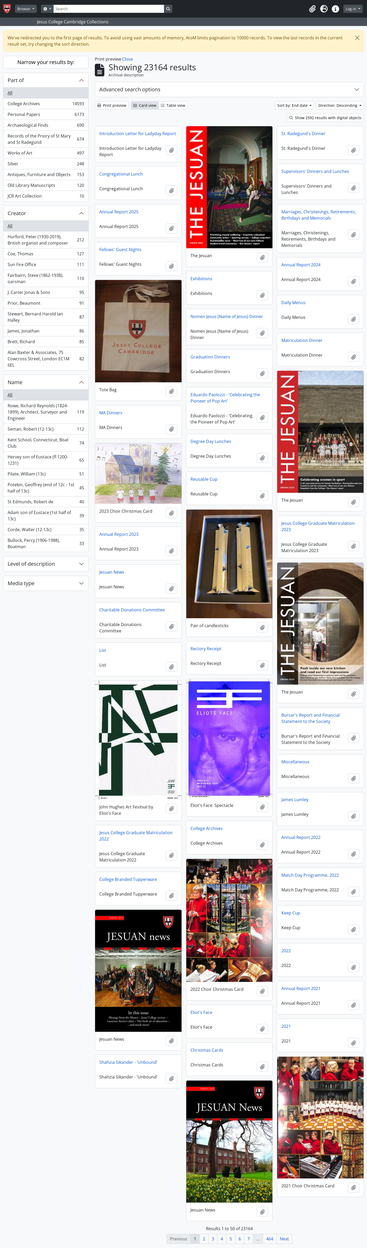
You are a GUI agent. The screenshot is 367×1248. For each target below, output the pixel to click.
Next (284, 1239)
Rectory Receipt (205, 649)
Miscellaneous (295, 762)
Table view (173, 105)
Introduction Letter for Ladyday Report (137, 133)
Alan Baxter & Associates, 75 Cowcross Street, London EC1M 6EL (45, 359)
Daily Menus (293, 302)
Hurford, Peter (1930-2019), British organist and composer (45, 240)
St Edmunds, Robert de (45, 503)
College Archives (45, 105)
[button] (312, 9)
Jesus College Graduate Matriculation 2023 (318, 526)
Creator (17, 213)
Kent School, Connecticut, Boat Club (45, 443)
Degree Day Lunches (210, 441)
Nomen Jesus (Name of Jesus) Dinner (226, 316)
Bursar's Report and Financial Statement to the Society (310, 718)
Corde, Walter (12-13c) (45, 530)
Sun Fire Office (45, 265)
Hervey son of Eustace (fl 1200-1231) (45, 460)
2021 (286, 1026)
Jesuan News (111, 572)
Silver (45, 165)
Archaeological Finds (45, 126)
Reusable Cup (204, 479)
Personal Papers (45, 115)
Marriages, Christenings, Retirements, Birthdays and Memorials (318, 215)
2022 (286, 951)
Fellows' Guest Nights (120, 249)
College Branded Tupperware (128, 879)
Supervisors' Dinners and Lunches (315, 171)
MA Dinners (110, 413)
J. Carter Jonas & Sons (45, 293)
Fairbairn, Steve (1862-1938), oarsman (45, 278)
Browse (24, 8)
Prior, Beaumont (45, 304)
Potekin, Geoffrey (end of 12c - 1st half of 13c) (45, 488)
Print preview (111, 105)
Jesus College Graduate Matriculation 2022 (136, 836)
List (102, 650)
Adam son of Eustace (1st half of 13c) (45, 516)
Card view (144, 105)
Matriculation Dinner (302, 340)
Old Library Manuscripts (45, 186)
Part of (16, 80)
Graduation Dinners (210, 357)
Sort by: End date (293, 105)
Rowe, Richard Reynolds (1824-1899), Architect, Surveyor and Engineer (45, 412)
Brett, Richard (45, 343)
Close (127, 59)
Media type (21, 583)
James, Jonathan (45, 332)
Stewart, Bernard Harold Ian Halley (45, 317)
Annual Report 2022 (301, 837)
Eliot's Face (201, 1012)
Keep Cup (290, 913)
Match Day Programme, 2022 (310, 875)
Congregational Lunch (121, 174)
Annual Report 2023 (118, 534)
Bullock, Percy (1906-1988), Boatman (45, 543)
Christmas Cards (206, 1050)
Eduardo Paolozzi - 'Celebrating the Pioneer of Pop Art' (225, 398)
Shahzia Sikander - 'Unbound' (128, 1062)
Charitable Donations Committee (132, 610)
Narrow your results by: (45, 62)
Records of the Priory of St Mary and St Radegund (45, 139)
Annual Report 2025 (118, 212)
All (10, 93)
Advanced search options (130, 89)
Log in (351, 8)
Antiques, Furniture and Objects (45, 175)
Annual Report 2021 (301, 988)
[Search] (108, 9)
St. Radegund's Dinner (303, 133)
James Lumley (294, 799)
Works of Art (45, 154)
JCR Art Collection (45, 197)
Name (15, 382)
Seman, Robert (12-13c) (45, 430)
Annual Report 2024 (301, 265)
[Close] (357, 37)
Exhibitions (201, 279)
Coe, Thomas (45, 255)
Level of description (31, 563)
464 (269, 1239)
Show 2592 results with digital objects (325, 117)
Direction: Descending (338, 105)
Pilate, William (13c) (45, 475)
